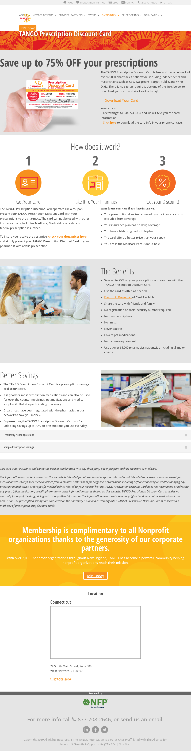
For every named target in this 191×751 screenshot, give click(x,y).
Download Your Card (121, 100)
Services (64, 15)
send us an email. (142, 719)
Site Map (125, 744)
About (23, 15)
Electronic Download (118, 297)
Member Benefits (43, 15)
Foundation (151, 15)
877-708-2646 (60, 679)
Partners (77, 15)
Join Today (95, 575)
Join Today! (28, 28)
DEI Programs (130, 15)
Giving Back (109, 15)
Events (92, 15)
